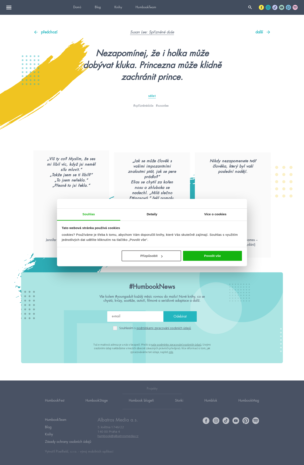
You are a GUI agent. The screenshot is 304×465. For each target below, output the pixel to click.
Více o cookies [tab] (215, 214)
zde (171, 366)
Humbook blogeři (141, 405)
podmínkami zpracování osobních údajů (164, 343)
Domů (77, 7)
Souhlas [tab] (88, 214)
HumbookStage (97, 405)
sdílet (152, 96)
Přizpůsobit (151, 256)
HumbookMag (248, 405)
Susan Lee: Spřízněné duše (152, 32)
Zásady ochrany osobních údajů (68, 442)
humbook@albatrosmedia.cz (118, 441)
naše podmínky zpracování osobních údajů (176, 359)
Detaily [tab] (152, 214)
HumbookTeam (146, 7)
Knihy (118, 7)
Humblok (210, 405)
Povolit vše (212, 256)
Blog (98, 7)
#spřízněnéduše (143, 105)
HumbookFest (54, 405)
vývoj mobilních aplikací (96, 451)
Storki (179, 405)
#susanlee (162, 105)
